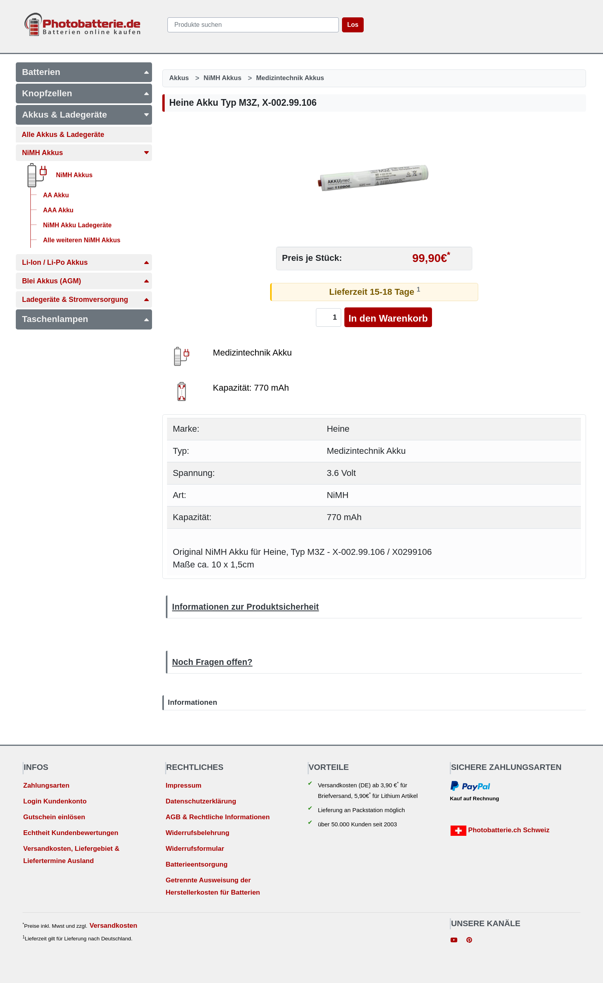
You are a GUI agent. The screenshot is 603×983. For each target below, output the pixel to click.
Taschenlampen (86, 319)
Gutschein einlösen (54, 817)
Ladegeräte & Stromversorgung (86, 299)
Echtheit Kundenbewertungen (70, 833)
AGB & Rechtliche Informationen (217, 817)
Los (352, 24)
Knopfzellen (86, 93)
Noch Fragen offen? (212, 662)
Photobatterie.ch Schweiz (500, 831)
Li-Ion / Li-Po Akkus (86, 262)
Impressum (183, 785)
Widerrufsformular (194, 848)
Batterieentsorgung (196, 864)
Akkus (179, 78)
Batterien (86, 72)
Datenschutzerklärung (200, 801)
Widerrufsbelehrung (197, 833)
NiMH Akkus (86, 153)
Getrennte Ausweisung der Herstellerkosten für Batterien (212, 886)
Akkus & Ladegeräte (86, 115)
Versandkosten (113, 925)
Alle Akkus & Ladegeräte (63, 135)
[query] (253, 24)
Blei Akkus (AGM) (86, 281)
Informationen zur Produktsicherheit (245, 606)
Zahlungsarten (46, 785)
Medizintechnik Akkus (290, 78)
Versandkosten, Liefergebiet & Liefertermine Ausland (71, 855)
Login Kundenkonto (55, 801)
